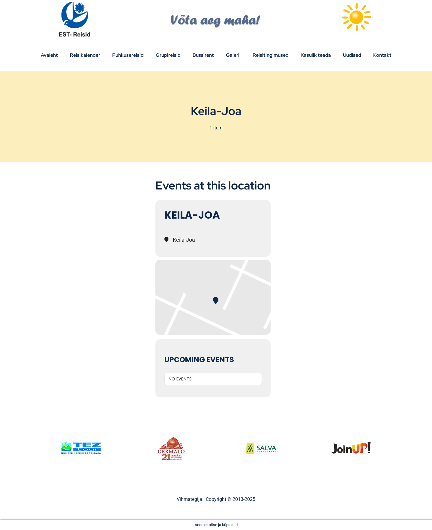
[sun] (356, 4)
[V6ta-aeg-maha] (216, 13)
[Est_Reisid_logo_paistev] (75, 4)
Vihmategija (189, 499)
